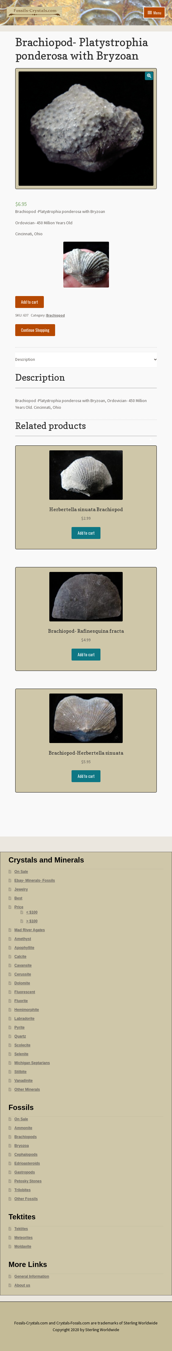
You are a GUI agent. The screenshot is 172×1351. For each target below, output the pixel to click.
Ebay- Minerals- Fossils (34, 880)
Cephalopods (25, 1154)
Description (25, 359)
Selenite (21, 1054)
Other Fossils (26, 1199)
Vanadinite (23, 1080)
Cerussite (22, 974)
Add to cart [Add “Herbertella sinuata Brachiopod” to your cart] (86, 533)
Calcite (20, 956)
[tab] (86, 360)
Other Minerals (27, 1089)
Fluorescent (24, 992)
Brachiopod (55, 315)
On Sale (21, 872)
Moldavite (22, 1246)
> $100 (31, 921)
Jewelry (21, 889)
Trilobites (22, 1190)
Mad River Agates (29, 930)
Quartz (20, 1036)
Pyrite (19, 1027)
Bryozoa (21, 1146)
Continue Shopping (35, 330)
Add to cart (29, 302)
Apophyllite (24, 948)
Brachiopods (25, 1137)
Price (18, 907)
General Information (31, 1276)
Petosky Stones (27, 1181)
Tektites (21, 1229)
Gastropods (24, 1172)
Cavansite (23, 965)
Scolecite (22, 1045)
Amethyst (22, 939)
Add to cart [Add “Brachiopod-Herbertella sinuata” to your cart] (86, 776)
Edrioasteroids (27, 1163)
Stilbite (20, 1072)
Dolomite (22, 983)
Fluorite (21, 1001)
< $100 (31, 912)
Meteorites (23, 1238)
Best (18, 898)
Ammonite (23, 1128)
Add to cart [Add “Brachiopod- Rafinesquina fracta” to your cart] (86, 654)
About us (22, 1285)
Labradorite (24, 1018)
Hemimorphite (26, 1010)
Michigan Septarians (32, 1063)
